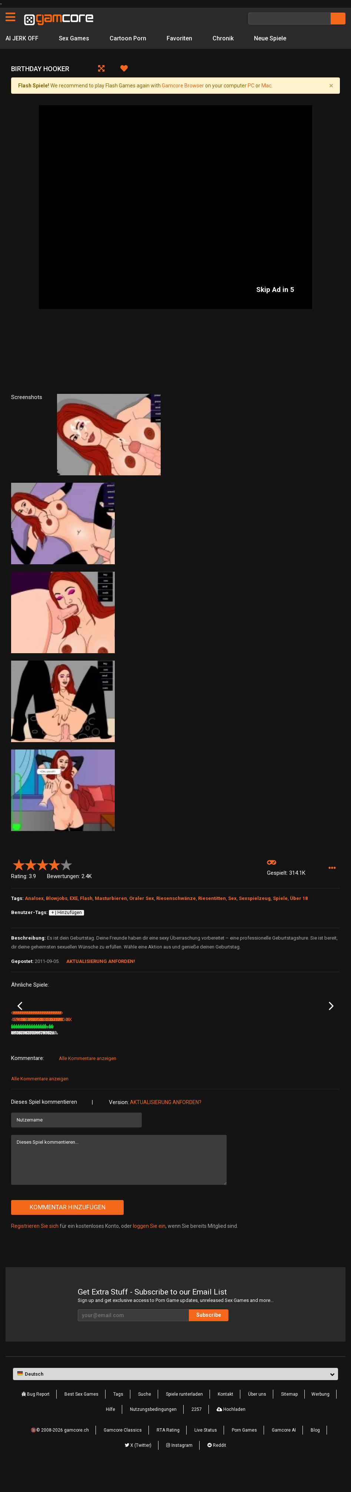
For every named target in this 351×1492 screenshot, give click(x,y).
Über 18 (299, 898)
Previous (20, 1017)
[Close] (331, 85)
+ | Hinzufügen (66, 912)
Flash (86, 898)
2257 (196, 1430)
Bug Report (35, 1415)
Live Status (205, 1451)
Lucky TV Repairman (197, 1044)
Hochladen (231, 1430)
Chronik (223, 38)
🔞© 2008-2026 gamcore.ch (60, 1451)
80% (111, 1054)
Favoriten (180, 38)
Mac (266, 86)
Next (331, 1017)
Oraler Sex (141, 898)
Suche (144, 1415)
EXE (74, 898)
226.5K (298, 1054)
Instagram (179, 1466)
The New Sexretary (251, 1044)
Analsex (34, 898)
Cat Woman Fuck (83, 1044)
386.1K (188, 1054)
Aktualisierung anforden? (165, 1124)
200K (130, 1054)
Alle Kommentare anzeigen (87, 1080)
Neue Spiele (270, 38)
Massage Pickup (304, 1044)
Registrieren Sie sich (34, 1247)
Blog (315, 1451)
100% (165, 1054)
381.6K (243, 1054)
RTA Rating (168, 1451)
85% (56, 1054)
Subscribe (208, 1336)
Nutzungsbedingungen (153, 1430)
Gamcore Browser (183, 86)
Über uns (257, 1415)
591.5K (77, 1054)
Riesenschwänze (176, 898)
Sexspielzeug (255, 898)
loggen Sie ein (149, 1247)
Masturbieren (111, 898)
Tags (118, 1415)
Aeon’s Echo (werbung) (144, 1044)
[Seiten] (10, 17)
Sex (232, 898)
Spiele (280, 898)
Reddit (216, 1466)
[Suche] (289, 18)
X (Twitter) (138, 1466)
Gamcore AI (284, 1451)
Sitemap (289, 1415)
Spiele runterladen (184, 1415)
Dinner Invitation (27, 1044)
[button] (332, 868)
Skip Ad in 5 (275, 290)
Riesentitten (212, 898)
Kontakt (225, 1415)
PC (251, 86)
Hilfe (110, 1430)
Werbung (320, 1415)
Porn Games (244, 1451)
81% (277, 1054)
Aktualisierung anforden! (100, 961)
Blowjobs (56, 898)
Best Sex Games (81, 1415)
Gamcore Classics (123, 1451)
